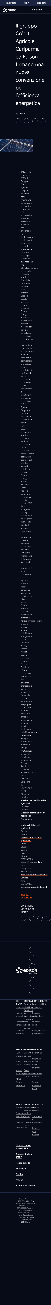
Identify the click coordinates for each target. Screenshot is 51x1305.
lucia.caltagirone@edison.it (34, 874)
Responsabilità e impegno (39, 1005)
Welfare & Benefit (37, 1075)
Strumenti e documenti (37, 1119)
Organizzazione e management (23, 1023)
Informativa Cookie (25, 1185)
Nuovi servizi (18, 1063)
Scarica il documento (29, 896)
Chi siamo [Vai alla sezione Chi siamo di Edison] (37, 10)
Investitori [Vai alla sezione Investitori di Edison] (11, 3)
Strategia (20, 1107)
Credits (19, 1174)
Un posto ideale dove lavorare (36, 1063)
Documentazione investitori (23, 1115)
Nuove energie (19, 1054)
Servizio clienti (27, 1063)
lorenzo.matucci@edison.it (34, 887)
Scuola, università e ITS (36, 1085)
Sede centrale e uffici (28, 1073)
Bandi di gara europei (36, 1131)
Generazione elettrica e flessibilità (30, 1007)
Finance (19, 1122)
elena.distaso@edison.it (32, 862)
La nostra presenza (20, 1032)
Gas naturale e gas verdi (30, 1017)
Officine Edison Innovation (20, 1082)
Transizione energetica (21, 1014)
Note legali (21, 1168)
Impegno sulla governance (38, 1032)
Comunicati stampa (29, 1109)
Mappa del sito (23, 1163)
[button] (18, 120)
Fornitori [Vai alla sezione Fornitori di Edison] (41, 3)
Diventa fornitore (36, 1109)
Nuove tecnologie (21, 1072)
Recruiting (37, 1053)
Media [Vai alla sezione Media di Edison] (26, 3)
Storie (27, 1116)
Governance (21, 1127)
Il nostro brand (27, 1123)
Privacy (19, 1180)
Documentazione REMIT (24, 1155)
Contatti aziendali (28, 1054)
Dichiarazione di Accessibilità (23, 1147)
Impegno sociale (36, 1023)
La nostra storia (23, 1007)
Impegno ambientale (37, 1014)
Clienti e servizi (28, 1026)
